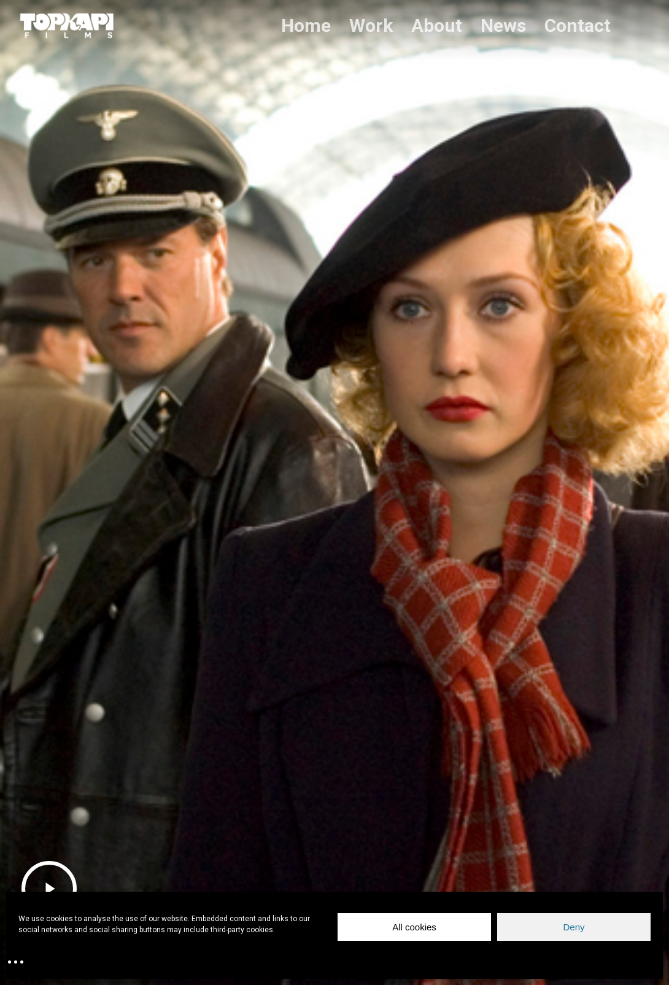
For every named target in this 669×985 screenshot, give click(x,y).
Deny (573, 927)
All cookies (414, 927)
